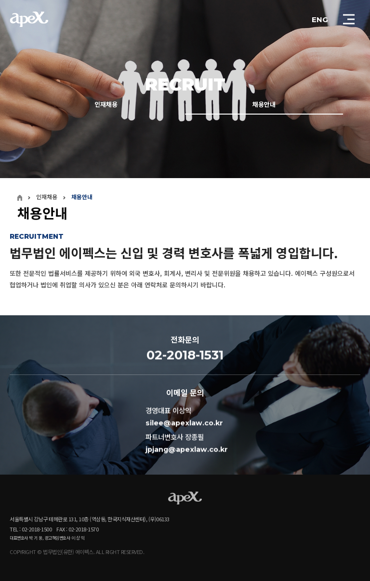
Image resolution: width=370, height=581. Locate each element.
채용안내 (264, 105)
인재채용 (106, 105)
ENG (320, 19)
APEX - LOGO (29, 19)
